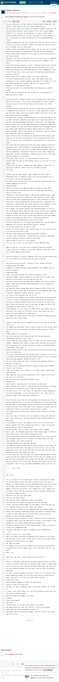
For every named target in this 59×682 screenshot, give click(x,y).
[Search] (41, 2)
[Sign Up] (27, 676)
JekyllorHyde (12, 12)
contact (3, 677)
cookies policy (16, 675)
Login (54, 2)
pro (6, 673)
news (2, 673)
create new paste (5, 670)
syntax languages (16, 670)
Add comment (53, 12)
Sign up (53, 5)
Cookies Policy (38, 670)
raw (44, 21)
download (49, 21)
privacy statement (5, 675)
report (54, 21)
